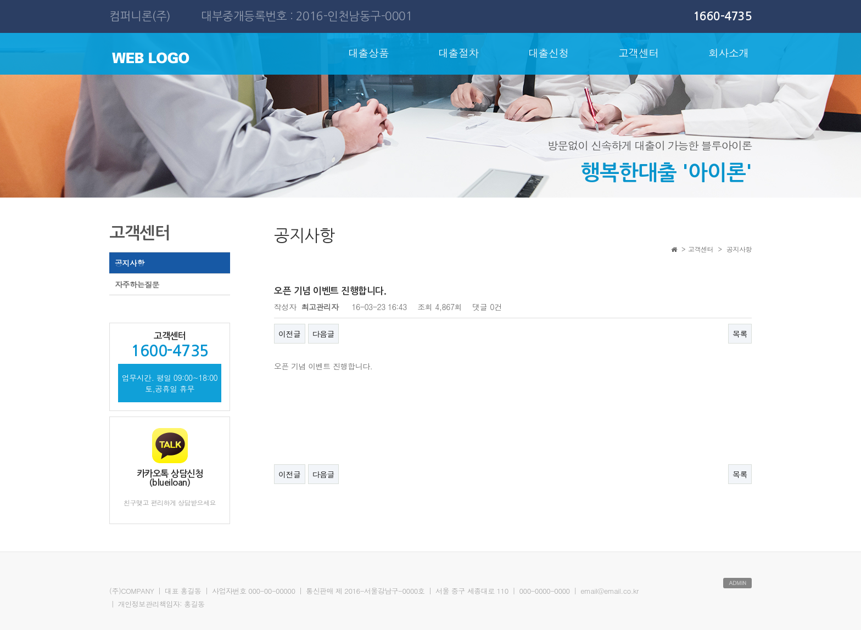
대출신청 (548, 52)
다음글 (323, 333)
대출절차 (458, 52)
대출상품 (368, 52)
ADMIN (737, 583)
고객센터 (638, 52)
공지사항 (129, 262)
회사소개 (728, 52)
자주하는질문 (137, 284)
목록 (740, 333)
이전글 (289, 333)
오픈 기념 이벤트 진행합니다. (323, 366)
